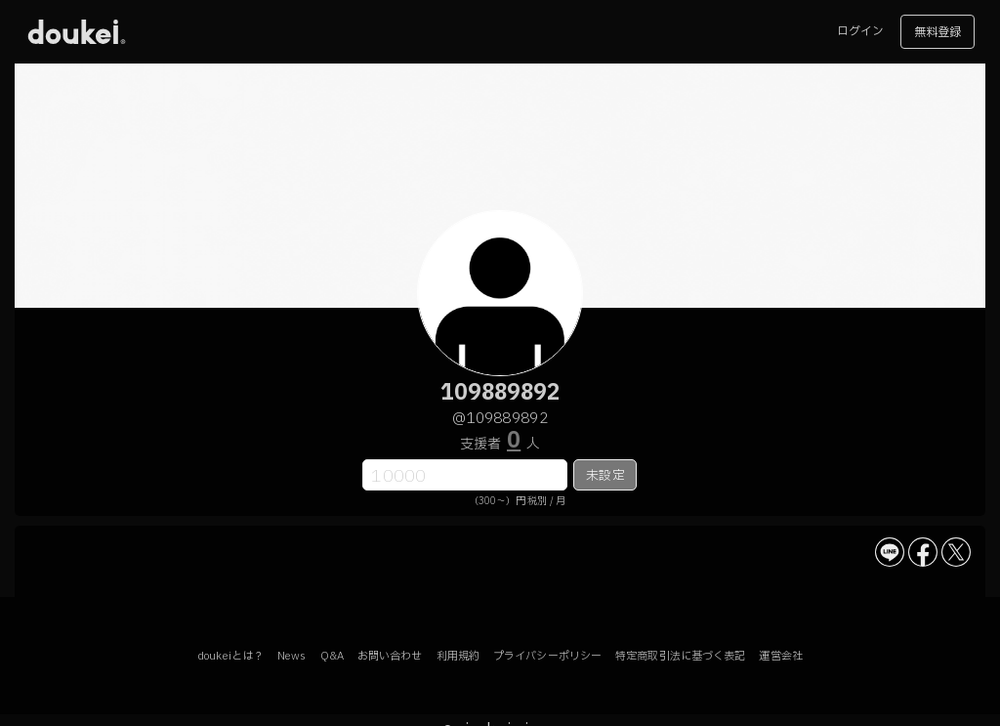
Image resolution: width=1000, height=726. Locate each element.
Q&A (332, 656)
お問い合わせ (390, 656)
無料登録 (937, 32)
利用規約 (458, 656)
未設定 (605, 476)
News (291, 656)
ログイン (860, 31)
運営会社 (780, 656)
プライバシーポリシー (547, 656)
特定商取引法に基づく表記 (680, 656)
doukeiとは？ (230, 656)
